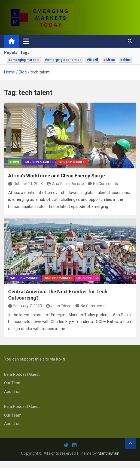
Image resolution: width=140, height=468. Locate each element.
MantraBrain (108, 453)
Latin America (87, 278)
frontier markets (72, 162)
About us (12, 391)
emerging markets (39, 162)
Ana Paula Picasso (65, 183)
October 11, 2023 (25, 183)
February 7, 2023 (25, 306)
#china (125, 60)
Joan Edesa (58, 306)
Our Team (13, 382)
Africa (15, 162)
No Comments (105, 183)
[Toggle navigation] (26, 41)
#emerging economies (63, 60)
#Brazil (92, 60)
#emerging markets (23, 60)
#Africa (109, 60)
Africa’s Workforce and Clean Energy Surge (56, 175)
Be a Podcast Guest (22, 374)
